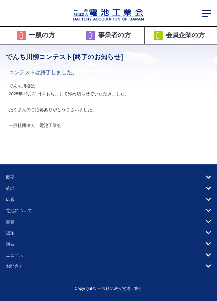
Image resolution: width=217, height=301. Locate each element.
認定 (10, 232)
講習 (10, 243)
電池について (19, 210)
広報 (10, 199)
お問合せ (14, 266)
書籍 (10, 221)
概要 (10, 177)
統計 (10, 188)
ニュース (14, 254)
